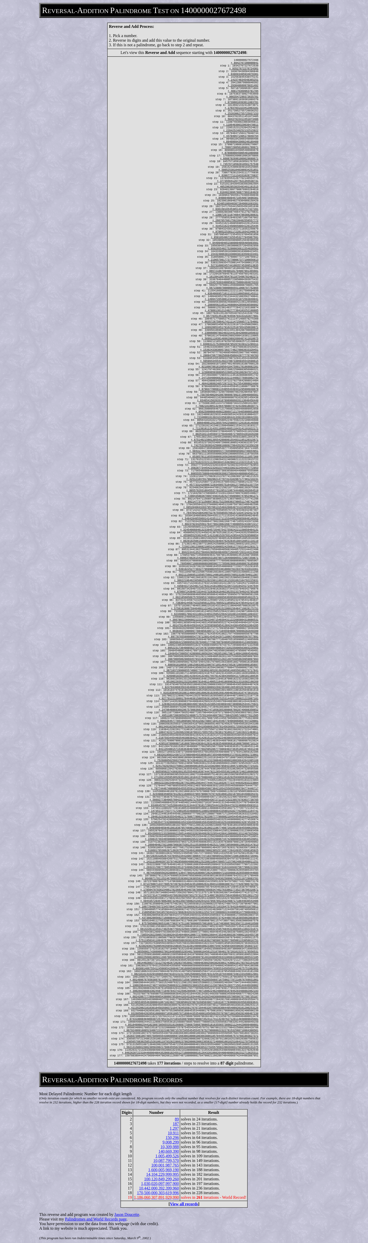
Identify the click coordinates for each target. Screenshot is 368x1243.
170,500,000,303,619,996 (158, 1193)
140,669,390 (168, 1151)
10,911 (173, 1133)
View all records (184, 1204)
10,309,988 (169, 1147)
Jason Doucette (126, 1214)
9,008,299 (171, 1142)
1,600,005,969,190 (163, 1170)
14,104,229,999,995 (162, 1174)
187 (176, 1124)
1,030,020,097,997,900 (160, 1183)
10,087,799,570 (166, 1160)
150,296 (172, 1137)
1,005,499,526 (167, 1156)
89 (177, 1119)
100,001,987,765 (165, 1165)
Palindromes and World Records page (95, 1219)
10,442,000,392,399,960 (159, 1188)
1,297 (174, 1128)
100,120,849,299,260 (161, 1179)
